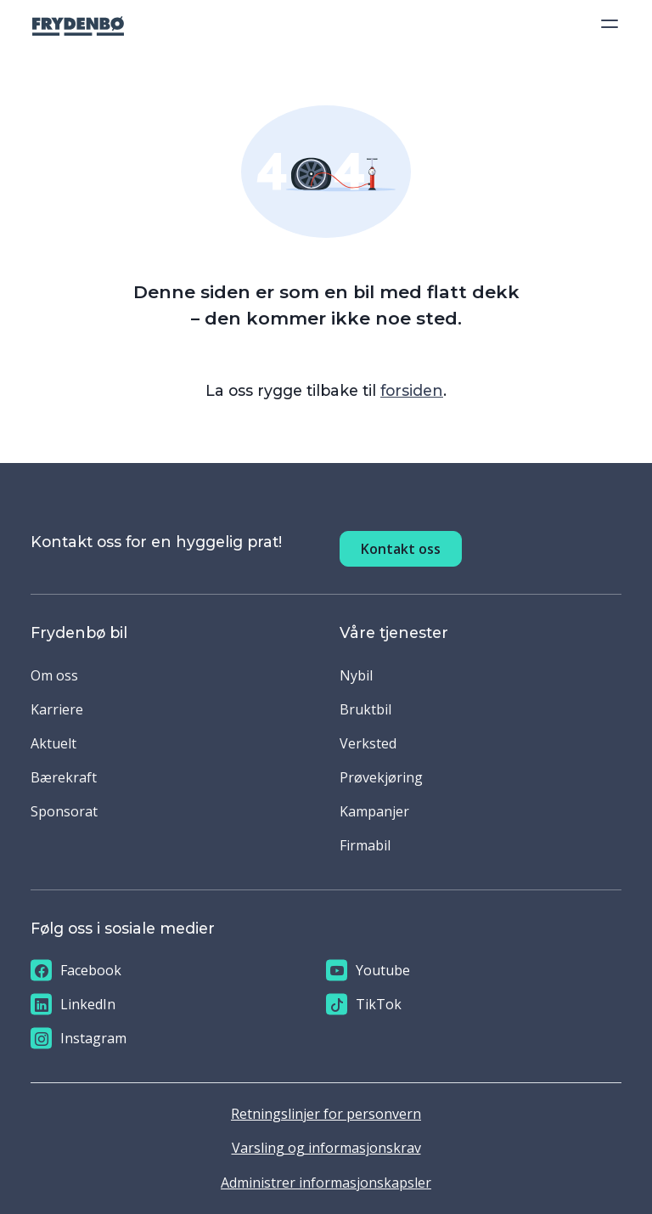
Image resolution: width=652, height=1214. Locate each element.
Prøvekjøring (381, 777)
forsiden (411, 390)
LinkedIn (73, 1004)
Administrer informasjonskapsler (326, 1182)
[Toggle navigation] (604, 24)
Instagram (78, 1038)
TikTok (364, 1004)
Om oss (54, 675)
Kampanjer (374, 811)
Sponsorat (64, 811)
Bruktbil (365, 709)
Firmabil (365, 845)
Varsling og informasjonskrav (326, 1147)
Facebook (76, 970)
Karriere (57, 709)
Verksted (368, 743)
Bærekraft (64, 777)
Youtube (368, 970)
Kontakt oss (401, 548)
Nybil (356, 675)
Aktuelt (53, 743)
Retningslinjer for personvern (326, 1113)
